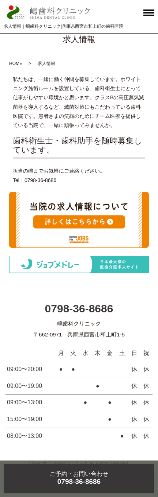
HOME (15, 63)
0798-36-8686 (79, 309)
